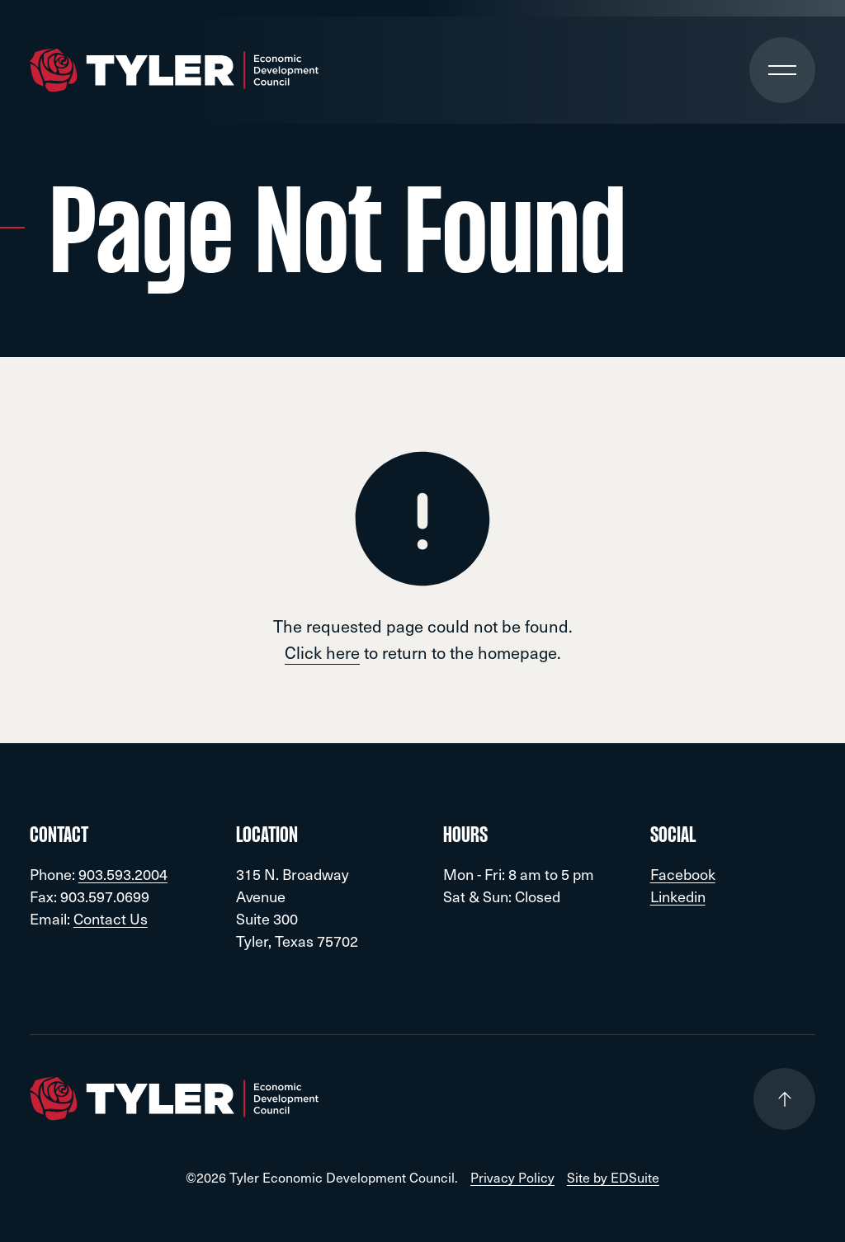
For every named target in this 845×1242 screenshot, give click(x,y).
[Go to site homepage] (174, 70)
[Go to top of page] (784, 1099)
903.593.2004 (123, 873)
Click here (322, 652)
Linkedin (678, 896)
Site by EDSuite (613, 1177)
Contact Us (110, 918)
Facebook (682, 873)
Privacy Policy (512, 1177)
